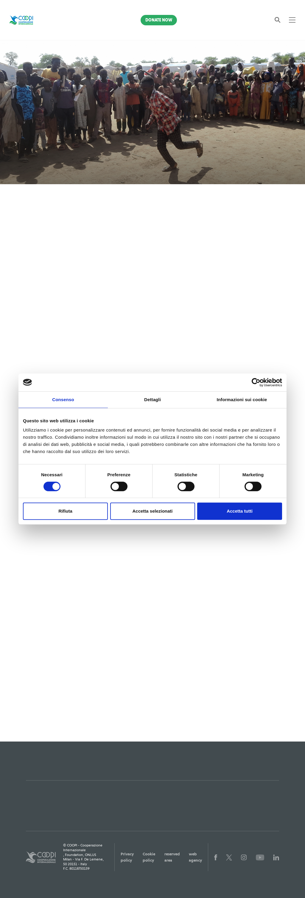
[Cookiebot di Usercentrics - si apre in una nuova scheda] (256, 382)
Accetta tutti (240, 511)
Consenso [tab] (63, 399)
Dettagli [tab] (152, 399)
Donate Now (158, 20)
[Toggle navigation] (292, 19)
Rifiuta (65, 511)
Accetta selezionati (152, 511)
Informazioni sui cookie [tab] (242, 399)
